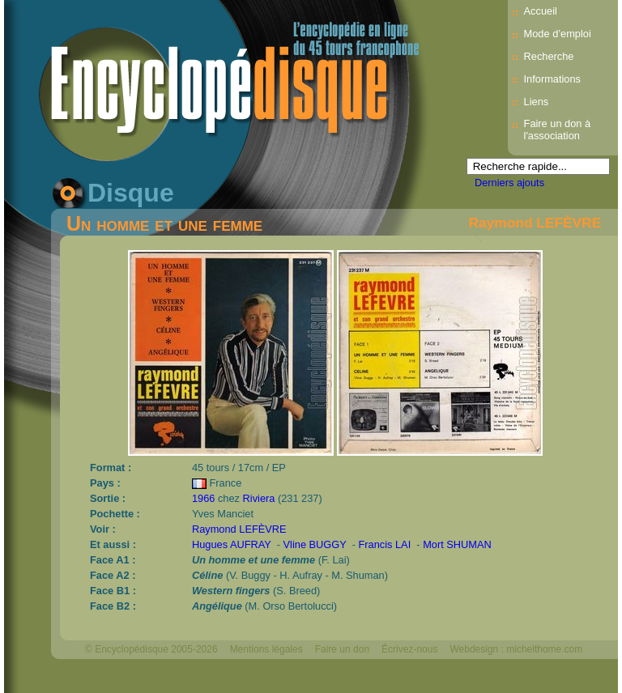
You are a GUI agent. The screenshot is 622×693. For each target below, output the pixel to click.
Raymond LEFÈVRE (535, 223)
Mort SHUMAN (457, 544)
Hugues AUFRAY (231, 544)
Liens (536, 102)
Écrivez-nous (409, 649)
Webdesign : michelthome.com (515, 649)
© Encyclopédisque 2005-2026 (151, 649)
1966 (203, 498)
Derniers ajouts (509, 182)
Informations (552, 79)
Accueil (540, 11)
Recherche (549, 56)
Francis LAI (385, 544)
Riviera (259, 498)
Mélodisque (109, 676)
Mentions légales (266, 649)
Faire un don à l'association (557, 129)
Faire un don (342, 649)
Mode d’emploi (557, 34)
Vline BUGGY (315, 544)
